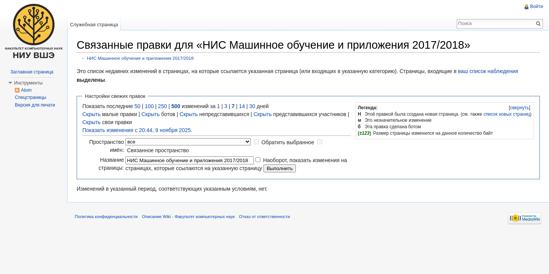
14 (242, 106)
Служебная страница (94, 24)
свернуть (519, 107)
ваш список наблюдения (488, 71)
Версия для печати (35, 105)
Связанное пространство (158, 150)
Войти (536, 6)
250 (162, 106)
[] (519, 107)
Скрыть (91, 114)
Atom (26, 90)
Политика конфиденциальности (106, 216)
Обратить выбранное (288, 142)
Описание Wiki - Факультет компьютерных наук (188, 216)
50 (138, 106)
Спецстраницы (30, 97)
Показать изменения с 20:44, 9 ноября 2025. (137, 130)
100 (149, 106)
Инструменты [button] (28, 83)
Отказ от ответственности (264, 216)
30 (252, 106)
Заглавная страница (31, 72)
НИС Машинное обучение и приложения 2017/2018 (140, 58)
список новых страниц (506, 114)
